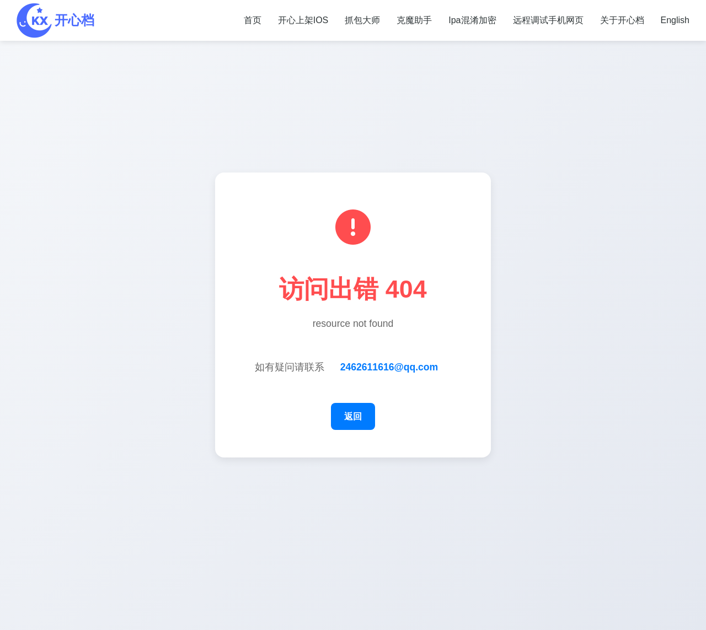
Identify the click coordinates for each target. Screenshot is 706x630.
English (675, 20)
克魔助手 (414, 20)
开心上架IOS (303, 20)
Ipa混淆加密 (472, 20)
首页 (252, 20)
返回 (353, 416)
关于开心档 (622, 20)
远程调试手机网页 (548, 20)
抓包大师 (362, 20)
